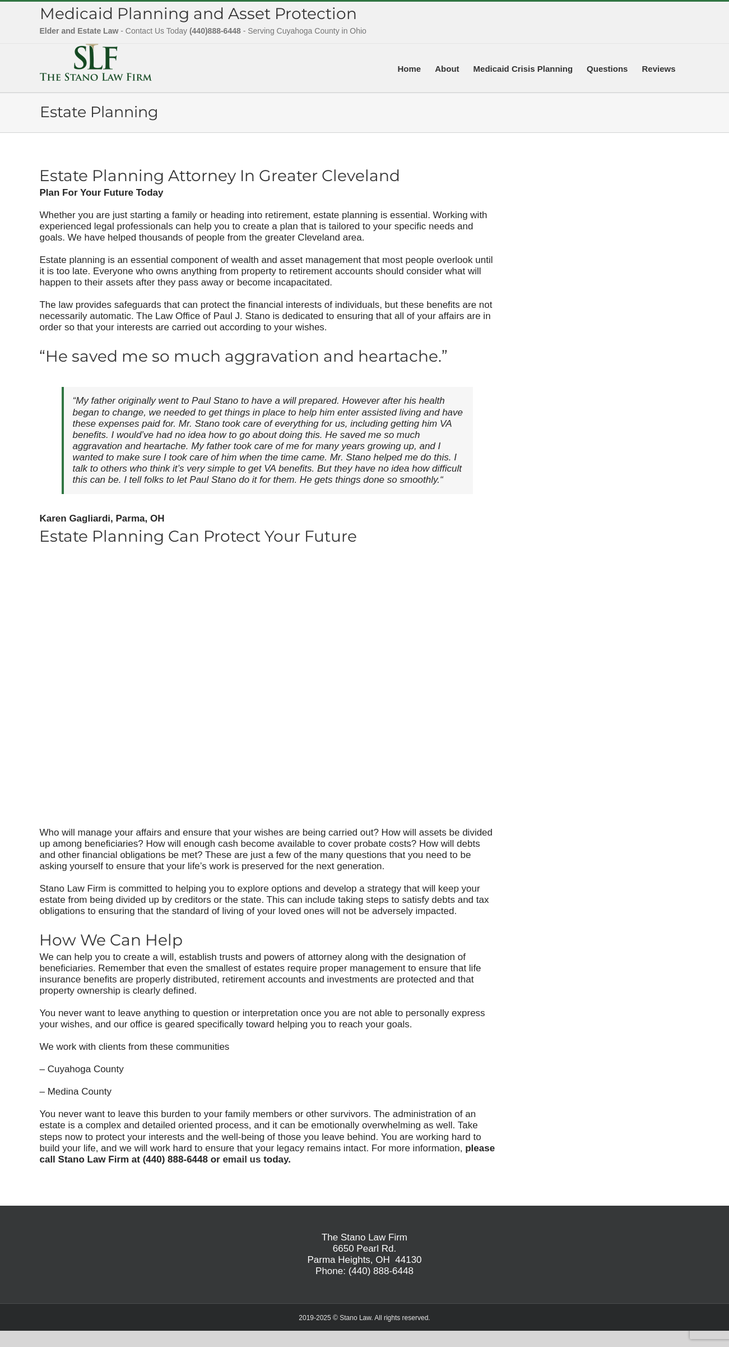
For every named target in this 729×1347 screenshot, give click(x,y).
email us (241, 1159)
